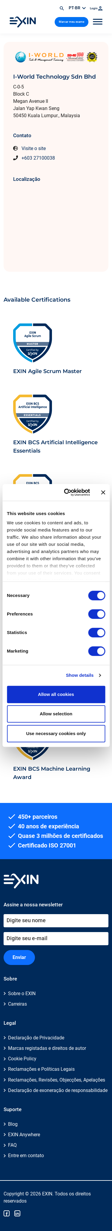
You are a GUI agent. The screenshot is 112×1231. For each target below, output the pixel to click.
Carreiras (17, 1004)
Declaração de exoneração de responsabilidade (58, 1090)
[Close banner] (103, 492)
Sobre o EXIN (22, 993)
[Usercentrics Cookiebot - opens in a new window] (67, 492)
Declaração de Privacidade (36, 1038)
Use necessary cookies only (56, 733)
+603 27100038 (38, 158)
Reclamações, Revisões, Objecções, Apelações (56, 1080)
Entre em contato (26, 1155)
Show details (80, 675)
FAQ (12, 1145)
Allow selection (56, 713)
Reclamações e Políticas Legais (41, 1069)
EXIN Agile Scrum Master (47, 371)
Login (96, 8)
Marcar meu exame (71, 21)
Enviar (19, 957)
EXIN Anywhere (24, 1134)
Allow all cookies (56, 694)
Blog (13, 1124)
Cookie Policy (22, 1059)
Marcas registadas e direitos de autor (47, 1048)
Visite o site (34, 148)
